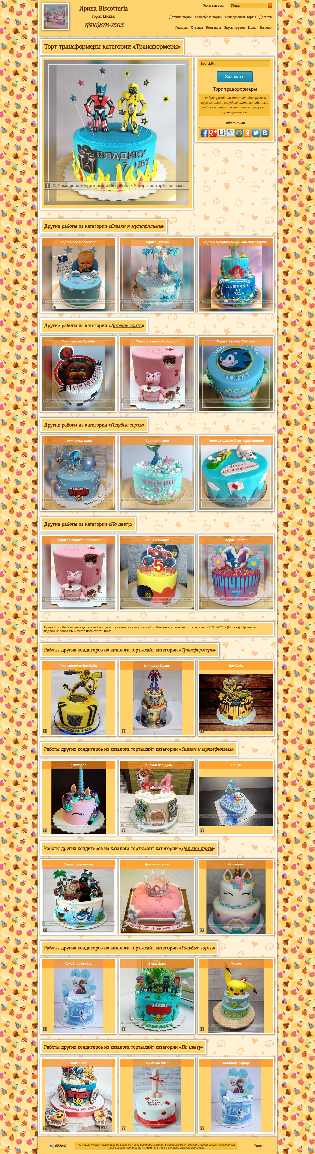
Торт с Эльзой (157, 242)
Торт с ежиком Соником (236, 341)
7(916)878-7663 (103, 25)
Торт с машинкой (157, 540)
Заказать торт (214, 5)
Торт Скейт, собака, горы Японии (236, 441)
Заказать (234, 76)
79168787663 (216, 627)
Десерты (265, 17)
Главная (181, 28)
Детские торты (180, 17)
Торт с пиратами (78, 864)
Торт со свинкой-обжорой (157, 341)
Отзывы (197, 28)
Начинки (266, 28)
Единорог (78, 765)
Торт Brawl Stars (78, 441)
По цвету (120, 524)
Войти (258, 1146)
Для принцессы (157, 864)
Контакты (213, 28)
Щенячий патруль (157, 765)
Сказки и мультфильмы (135, 226)
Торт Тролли (236, 540)
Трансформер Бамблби (78, 665)
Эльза (236, 765)
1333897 (57, 1146)
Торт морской (157, 441)
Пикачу (236, 963)
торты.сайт (116, 1147)
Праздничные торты (240, 17)
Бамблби (236, 665)
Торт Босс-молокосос (78, 242)
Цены (252, 28)
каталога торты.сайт (136, 627)
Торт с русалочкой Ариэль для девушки (236, 242)
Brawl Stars (157, 963)
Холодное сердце (78, 963)
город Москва (103, 16)
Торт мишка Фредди (78, 341)
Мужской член (157, 1063)
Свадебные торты (208, 17)
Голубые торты (126, 425)
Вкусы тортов (234, 28)
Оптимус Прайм (157, 665)
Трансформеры (197, 650)
